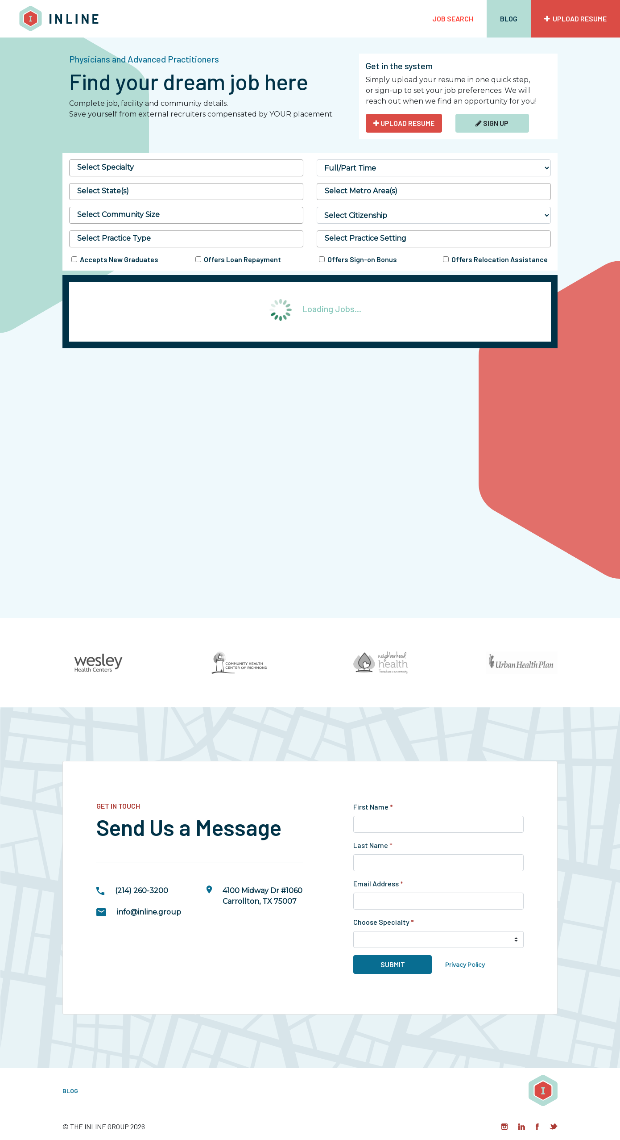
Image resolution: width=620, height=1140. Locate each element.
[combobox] (186, 167)
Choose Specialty (383, 922)
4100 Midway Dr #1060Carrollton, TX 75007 (262, 896)
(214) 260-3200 (141, 890)
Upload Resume (575, 18)
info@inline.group (149, 912)
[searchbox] (186, 167)
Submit (392, 964)
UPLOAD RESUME (403, 123)
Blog (508, 18)
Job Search (452, 18)
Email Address (378, 883)
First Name (373, 806)
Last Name (373, 845)
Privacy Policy (465, 964)
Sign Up (491, 123)
